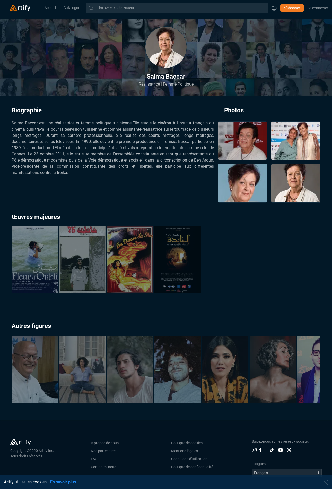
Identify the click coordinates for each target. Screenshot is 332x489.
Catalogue (72, 8)
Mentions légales (184, 451)
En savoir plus (63, 481)
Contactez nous (103, 467)
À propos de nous (105, 443)
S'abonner (292, 8)
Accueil (50, 8)
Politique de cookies (187, 443)
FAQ (94, 459)
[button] (274, 8)
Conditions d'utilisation (189, 459)
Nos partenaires (103, 451)
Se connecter (318, 8)
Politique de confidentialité (192, 467)
